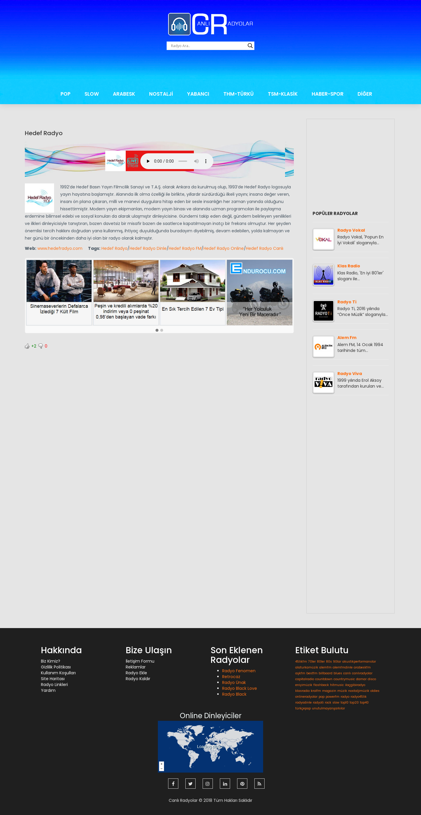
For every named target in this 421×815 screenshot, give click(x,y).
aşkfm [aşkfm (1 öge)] (300, 673)
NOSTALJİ (161, 93)
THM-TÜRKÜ (238, 93)
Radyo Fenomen (239, 671)
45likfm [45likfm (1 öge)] (301, 661)
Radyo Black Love (239, 688)
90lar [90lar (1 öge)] (337, 661)
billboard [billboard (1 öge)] (325, 673)
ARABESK (124, 93)
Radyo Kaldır (138, 679)
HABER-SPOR (328, 93)
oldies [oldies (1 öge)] (374, 691)
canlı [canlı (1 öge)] (347, 673)
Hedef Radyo (44, 133)
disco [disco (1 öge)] (372, 679)
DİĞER (365, 93)
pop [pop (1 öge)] (322, 696)
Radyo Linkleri (54, 684)
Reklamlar (136, 667)
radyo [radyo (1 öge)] (345, 696)
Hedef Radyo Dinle (148, 248)
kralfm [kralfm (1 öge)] (316, 691)
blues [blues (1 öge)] (338, 673)
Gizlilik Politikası (56, 667)
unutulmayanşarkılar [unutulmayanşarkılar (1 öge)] (328, 708)
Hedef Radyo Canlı (264, 248)
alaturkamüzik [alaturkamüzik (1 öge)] (306, 667)
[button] (157, 330)
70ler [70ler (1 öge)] (312, 661)
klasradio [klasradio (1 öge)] (302, 691)
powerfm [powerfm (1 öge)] (332, 696)
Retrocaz (231, 677)
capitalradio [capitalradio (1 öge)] (304, 679)
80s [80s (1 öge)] (329, 661)
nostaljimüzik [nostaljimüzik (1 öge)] (358, 691)
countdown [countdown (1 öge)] (323, 679)
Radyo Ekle (136, 673)
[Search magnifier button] (250, 46)
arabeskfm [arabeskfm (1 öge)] (362, 667)
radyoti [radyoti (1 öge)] (318, 702)
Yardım (48, 690)
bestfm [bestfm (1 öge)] (312, 673)
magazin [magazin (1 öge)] (329, 691)
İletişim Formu (140, 661)
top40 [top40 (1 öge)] (364, 702)
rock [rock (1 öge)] (328, 702)
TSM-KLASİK (283, 93)
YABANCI (198, 93)
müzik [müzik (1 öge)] (342, 691)
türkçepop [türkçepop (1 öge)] (303, 708)
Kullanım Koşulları (58, 673)
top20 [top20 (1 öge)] (354, 702)
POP (65, 93)
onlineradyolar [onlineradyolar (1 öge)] (306, 696)
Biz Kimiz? (50, 661)
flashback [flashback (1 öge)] (321, 685)
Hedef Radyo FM (185, 248)
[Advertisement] (210, 70)
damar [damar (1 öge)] (361, 679)
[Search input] (208, 46)
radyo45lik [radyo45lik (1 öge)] (359, 696)
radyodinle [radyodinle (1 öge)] (303, 702)
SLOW (91, 93)
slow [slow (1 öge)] (335, 702)
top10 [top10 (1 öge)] (344, 702)
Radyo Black (234, 694)
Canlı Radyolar (183, 800)
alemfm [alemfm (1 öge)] (325, 667)
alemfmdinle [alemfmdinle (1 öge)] (343, 667)
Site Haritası (53, 679)
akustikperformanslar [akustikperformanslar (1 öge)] (359, 661)
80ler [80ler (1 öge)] (321, 661)
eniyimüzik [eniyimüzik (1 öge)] (303, 685)
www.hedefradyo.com (59, 248)
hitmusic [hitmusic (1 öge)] (337, 685)
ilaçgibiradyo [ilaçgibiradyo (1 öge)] (355, 685)
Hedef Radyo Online (223, 248)
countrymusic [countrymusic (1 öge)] (344, 679)
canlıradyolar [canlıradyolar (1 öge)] (362, 673)
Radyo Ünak (234, 682)
